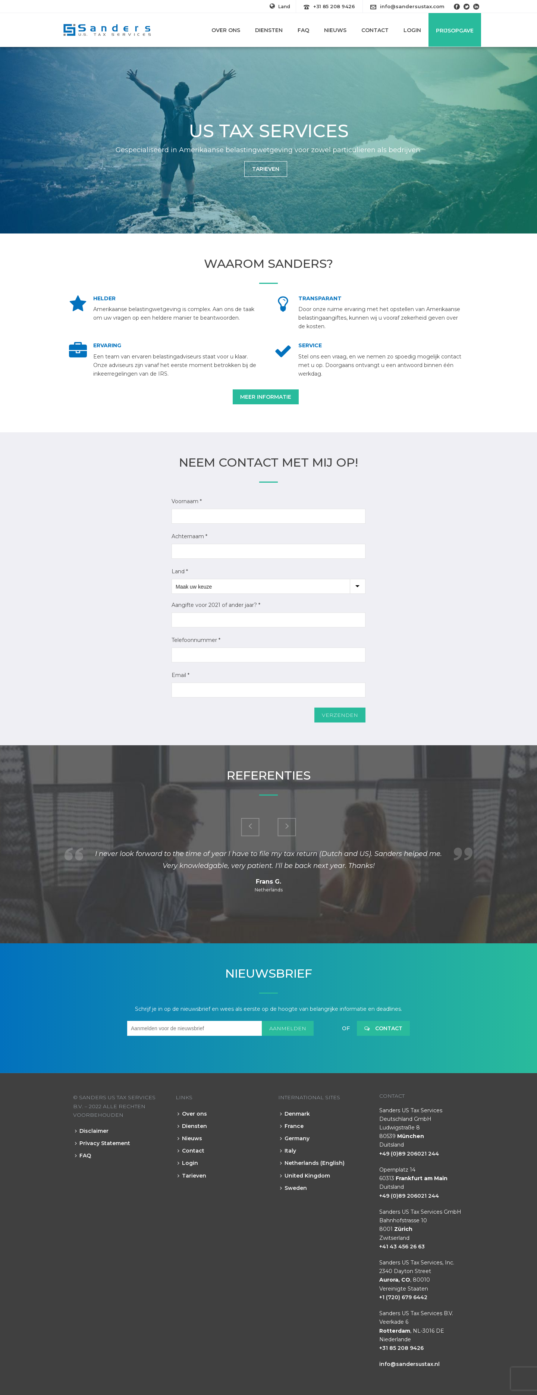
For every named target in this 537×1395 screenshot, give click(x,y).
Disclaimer (92, 1131)
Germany (295, 1138)
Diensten (269, 30)
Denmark (295, 1113)
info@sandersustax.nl (409, 1364)
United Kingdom (305, 1175)
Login (412, 30)
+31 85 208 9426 (334, 6)
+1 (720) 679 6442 (403, 1297)
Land (280, 6)
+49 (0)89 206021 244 (409, 1153)
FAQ (303, 30)
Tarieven (192, 1175)
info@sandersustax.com (412, 6)
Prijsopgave (455, 30)
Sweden (293, 1188)
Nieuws (335, 30)
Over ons (225, 30)
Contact (375, 30)
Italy (288, 1150)
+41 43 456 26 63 (402, 1246)
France (292, 1126)
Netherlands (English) (312, 1163)
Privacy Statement (102, 1143)
